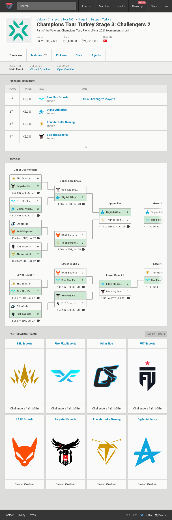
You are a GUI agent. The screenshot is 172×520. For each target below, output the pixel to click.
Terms (32, 515)
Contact (9, 515)
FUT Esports (147, 343)
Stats (154, 6)
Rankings (139, 4)
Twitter (146, 515)
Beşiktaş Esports (65, 419)
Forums (87, 6)
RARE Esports (25, 419)
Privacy (21, 515)
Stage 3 (83, 19)
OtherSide (106, 343)
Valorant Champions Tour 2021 (56, 19)
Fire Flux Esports (65, 343)
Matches (104, 6)
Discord (161, 515)
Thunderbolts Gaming (106, 419)
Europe (95, 19)
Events (121, 6)
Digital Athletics (147, 419)
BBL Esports (24, 343)
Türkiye (106, 19)
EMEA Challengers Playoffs (98, 99)
